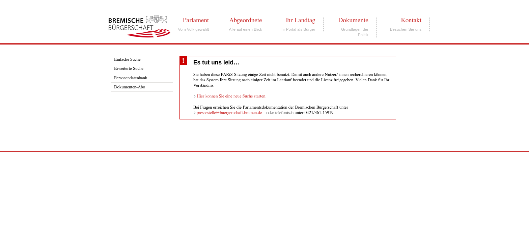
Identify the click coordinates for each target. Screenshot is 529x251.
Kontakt (411, 20)
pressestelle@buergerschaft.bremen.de (229, 113)
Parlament (196, 20)
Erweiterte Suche (128, 68)
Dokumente (353, 20)
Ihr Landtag (300, 20)
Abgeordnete (245, 20)
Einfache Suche (127, 59)
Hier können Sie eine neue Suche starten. (232, 96)
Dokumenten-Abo (129, 87)
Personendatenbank (130, 78)
